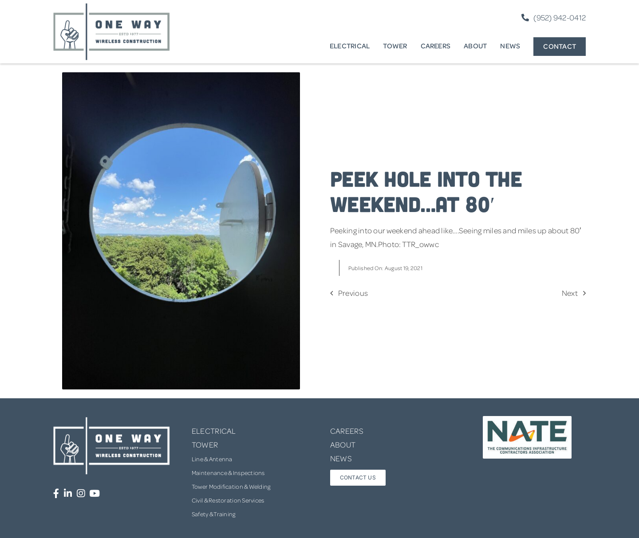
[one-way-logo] (111, 6)
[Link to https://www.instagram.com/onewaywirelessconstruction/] (81, 493)
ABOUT (342, 444)
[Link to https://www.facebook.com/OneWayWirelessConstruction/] (56, 493)
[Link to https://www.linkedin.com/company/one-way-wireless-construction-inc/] (68, 493)
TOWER (205, 444)
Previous (353, 293)
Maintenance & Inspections (228, 472)
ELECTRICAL (214, 431)
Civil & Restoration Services (228, 500)
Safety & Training (214, 514)
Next (570, 293)
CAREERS (346, 431)
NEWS (341, 458)
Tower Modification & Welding (231, 486)
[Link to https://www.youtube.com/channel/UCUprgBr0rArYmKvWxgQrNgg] (94, 493)
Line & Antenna (212, 459)
